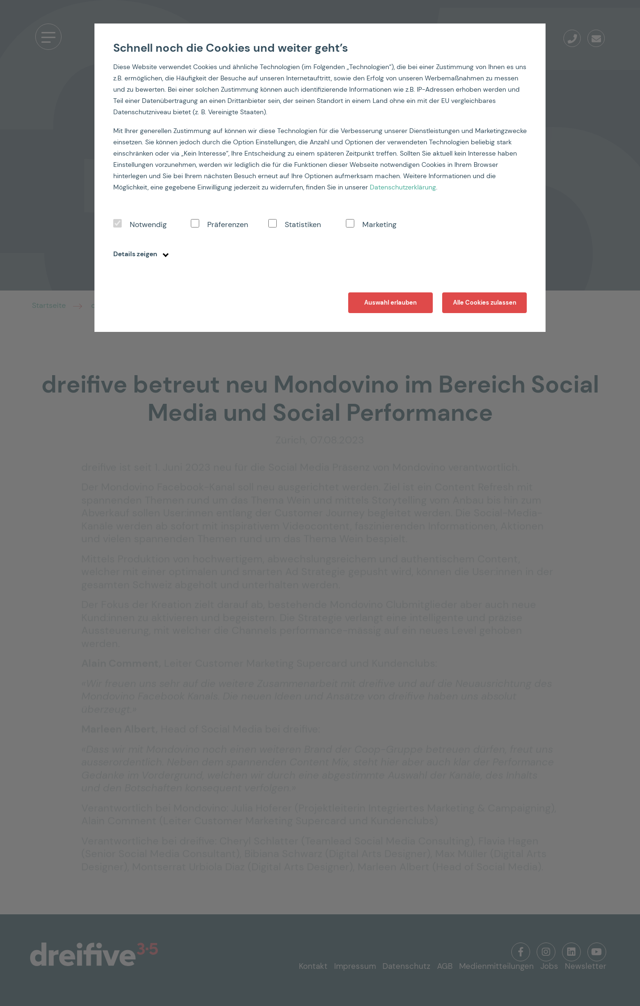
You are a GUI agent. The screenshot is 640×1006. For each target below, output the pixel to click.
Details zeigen (141, 254)
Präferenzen (227, 224)
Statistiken (303, 224)
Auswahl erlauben (390, 303)
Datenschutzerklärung (403, 187)
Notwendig (148, 224)
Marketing (379, 224)
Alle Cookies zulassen (484, 303)
